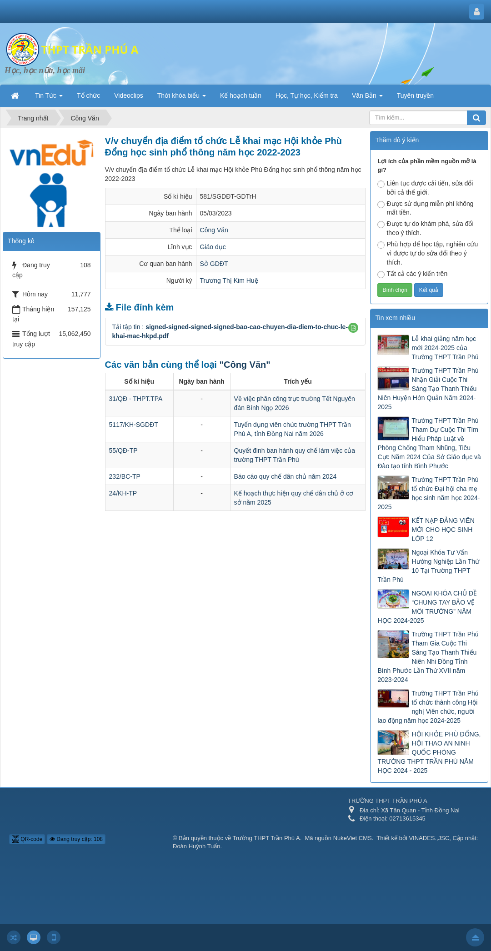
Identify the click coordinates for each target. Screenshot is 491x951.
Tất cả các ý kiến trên (412, 274)
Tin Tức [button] (49, 98)
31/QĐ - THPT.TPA (136, 398)
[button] (353, 328)
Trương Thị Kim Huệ (229, 280)
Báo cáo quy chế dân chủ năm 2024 (285, 476)
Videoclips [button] (128, 95)
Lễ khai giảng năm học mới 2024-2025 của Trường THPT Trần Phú (444, 347)
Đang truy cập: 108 (76, 839)
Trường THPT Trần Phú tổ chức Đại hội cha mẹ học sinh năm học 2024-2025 (428, 493)
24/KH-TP (123, 493)
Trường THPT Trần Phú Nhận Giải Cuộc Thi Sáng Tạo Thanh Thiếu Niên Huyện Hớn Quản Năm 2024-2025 (427, 388)
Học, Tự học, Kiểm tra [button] (307, 95)
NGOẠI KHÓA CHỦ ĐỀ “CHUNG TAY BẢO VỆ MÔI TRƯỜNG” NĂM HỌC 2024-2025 (427, 607)
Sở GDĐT (214, 263)
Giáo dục (213, 246)
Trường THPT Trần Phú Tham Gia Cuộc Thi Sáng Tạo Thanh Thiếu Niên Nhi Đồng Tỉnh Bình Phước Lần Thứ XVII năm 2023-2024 (427, 657)
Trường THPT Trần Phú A (266, 838)
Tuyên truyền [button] (415, 95)
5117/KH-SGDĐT (133, 424)
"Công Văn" (244, 365)
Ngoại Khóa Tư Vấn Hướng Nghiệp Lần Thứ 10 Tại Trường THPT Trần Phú (428, 566)
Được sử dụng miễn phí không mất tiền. (425, 208)
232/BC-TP (124, 476)
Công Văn (214, 230)
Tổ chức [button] (88, 95)
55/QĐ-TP (123, 450)
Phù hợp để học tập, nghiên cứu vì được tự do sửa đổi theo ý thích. (427, 253)
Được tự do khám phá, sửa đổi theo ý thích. (425, 228)
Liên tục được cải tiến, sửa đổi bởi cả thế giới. (425, 188)
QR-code (27, 839)
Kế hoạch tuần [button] (240, 95)
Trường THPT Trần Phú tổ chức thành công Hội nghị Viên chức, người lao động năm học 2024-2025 (427, 707)
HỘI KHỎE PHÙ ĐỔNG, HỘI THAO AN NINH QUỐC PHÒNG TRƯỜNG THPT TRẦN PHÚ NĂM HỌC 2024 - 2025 (429, 752)
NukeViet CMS (352, 838)
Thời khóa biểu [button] (181, 98)
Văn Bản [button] (367, 98)
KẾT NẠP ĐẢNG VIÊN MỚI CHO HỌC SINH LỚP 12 (442, 529)
